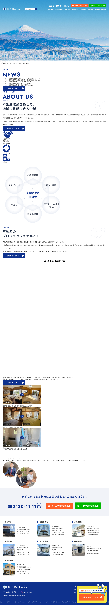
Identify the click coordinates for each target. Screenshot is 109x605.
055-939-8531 (94, 551)
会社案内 (75, 10)
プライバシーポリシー (10, 592)
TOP (75, 586)
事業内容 (67, 10)
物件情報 (51, 10)
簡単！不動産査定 (100, 10)
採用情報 (90, 10)
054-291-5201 (59, 533)
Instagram (26, 592)
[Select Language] (31, 9)
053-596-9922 (94, 533)
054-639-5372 (24, 552)
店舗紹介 (83, 10)
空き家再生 (59, 10)
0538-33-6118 (24, 532)
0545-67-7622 (59, 552)
